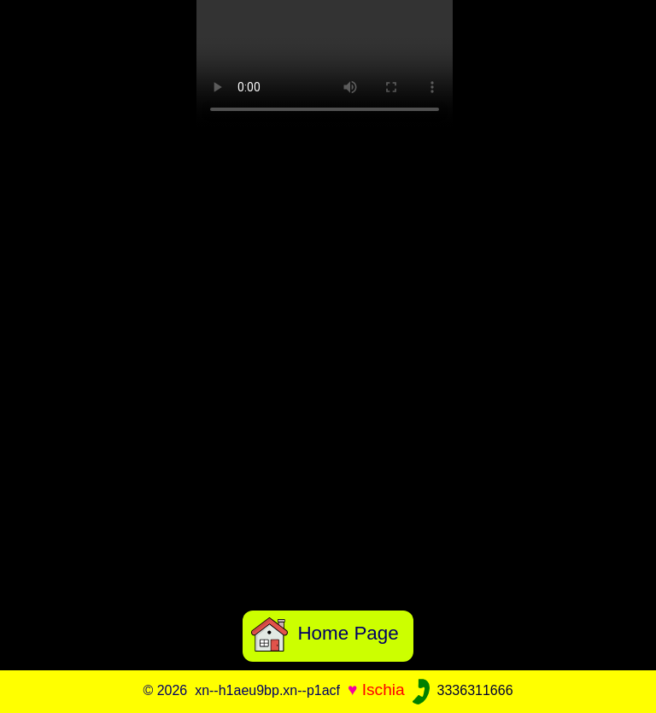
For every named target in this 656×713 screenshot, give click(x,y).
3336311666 (460, 690)
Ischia (383, 689)
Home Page (325, 633)
